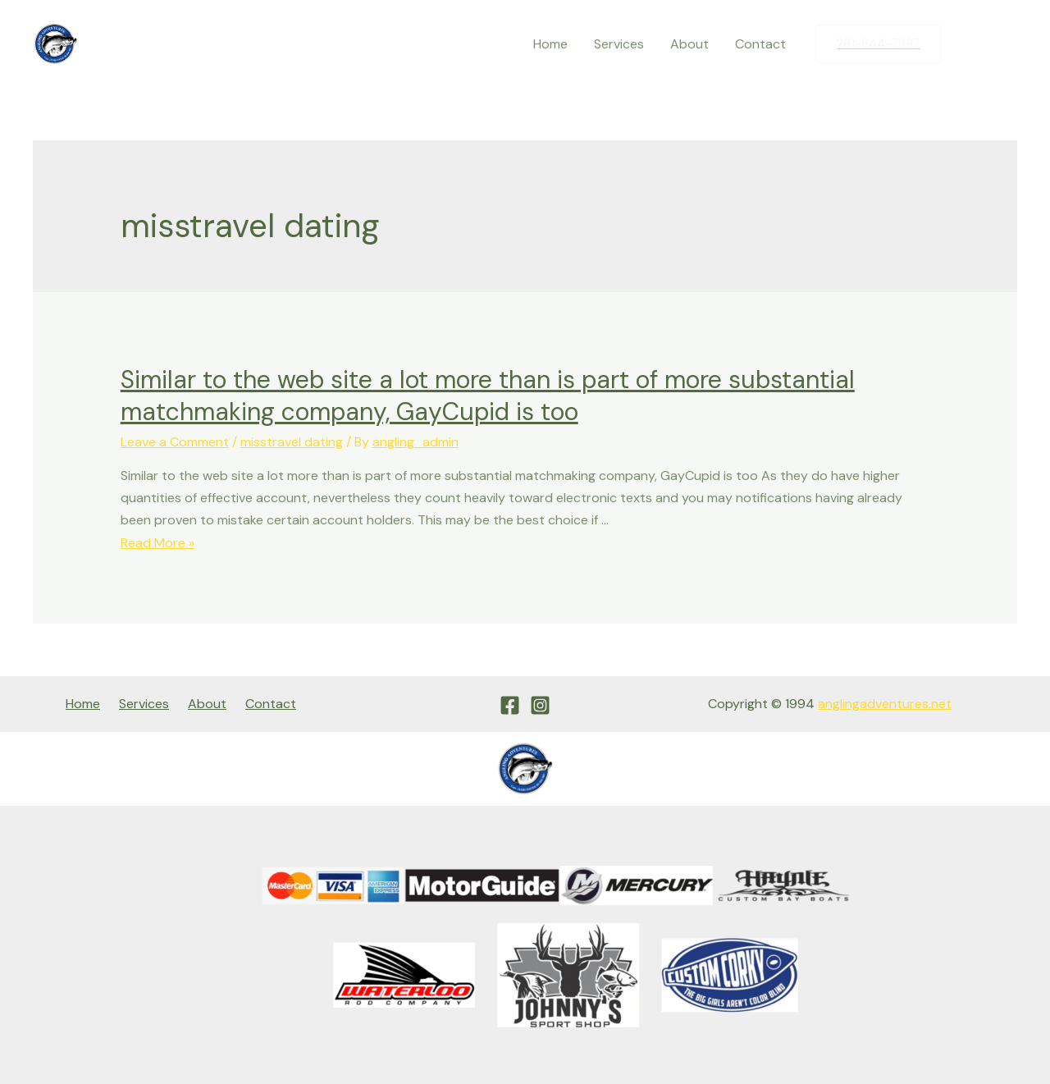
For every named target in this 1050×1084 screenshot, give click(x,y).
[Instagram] (1005, 44)
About (689, 44)
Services (619, 44)
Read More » (157, 542)
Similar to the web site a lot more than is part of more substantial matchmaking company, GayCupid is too (488, 396)
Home (550, 44)
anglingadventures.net (885, 703)
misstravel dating (291, 442)
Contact (760, 44)
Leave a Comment (175, 442)
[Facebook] (970, 44)
